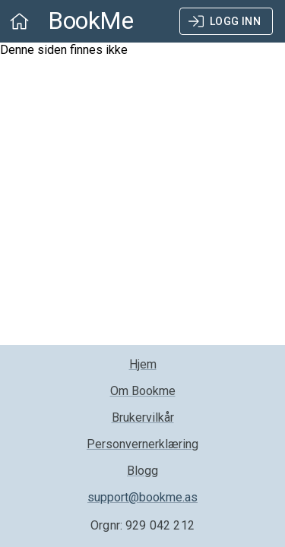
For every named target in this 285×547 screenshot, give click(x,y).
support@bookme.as (142, 497)
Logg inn (226, 21)
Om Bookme (143, 391)
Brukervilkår (143, 417)
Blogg (142, 470)
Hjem (143, 364)
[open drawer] (19, 21)
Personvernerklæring (142, 444)
